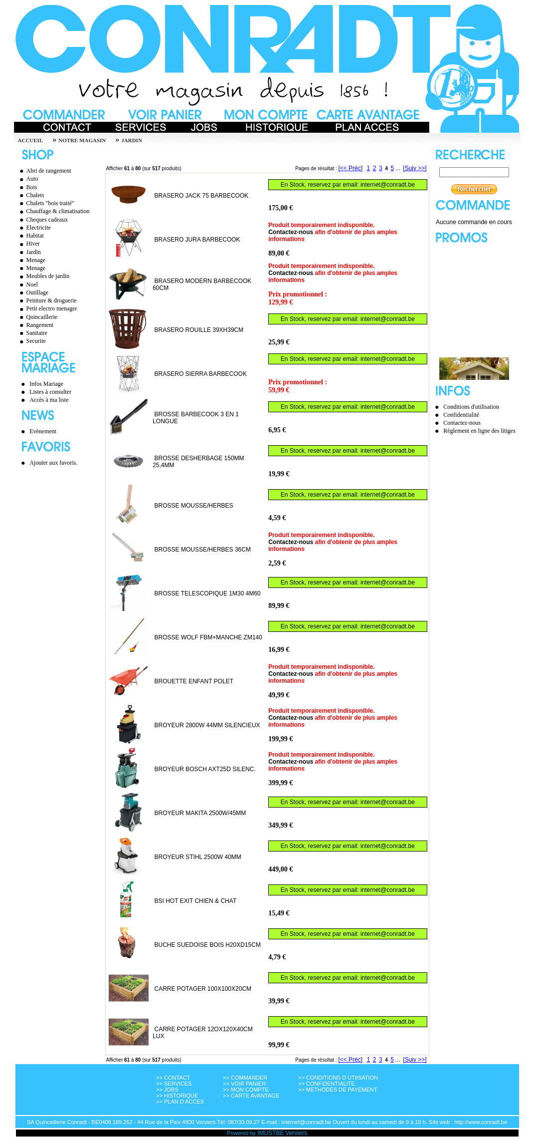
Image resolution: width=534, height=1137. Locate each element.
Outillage (33, 292)
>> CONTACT (173, 1078)
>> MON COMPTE (246, 1090)
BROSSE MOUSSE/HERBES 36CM (203, 549)
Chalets (30, 195)
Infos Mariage (46, 383)
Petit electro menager (47, 308)
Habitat (30, 235)
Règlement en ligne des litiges (479, 430)
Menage (31, 260)
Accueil (30, 140)
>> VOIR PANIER (244, 1084)
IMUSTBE (270, 1133)
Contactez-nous (290, 232)
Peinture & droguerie (47, 300)
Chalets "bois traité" (45, 203)
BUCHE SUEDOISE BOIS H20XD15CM (208, 944)
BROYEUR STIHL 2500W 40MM (198, 856)
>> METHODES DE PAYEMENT (337, 1090)
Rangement (35, 324)
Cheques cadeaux (42, 219)
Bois (27, 187)
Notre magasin (82, 140)
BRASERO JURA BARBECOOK (197, 239)
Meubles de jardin (43, 276)
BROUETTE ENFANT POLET (194, 681)
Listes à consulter (50, 391)
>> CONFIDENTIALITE (326, 1084)
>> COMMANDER (245, 1078)
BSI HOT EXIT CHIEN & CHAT (195, 900)
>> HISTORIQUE (177, 1096)
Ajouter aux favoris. (53, 462)
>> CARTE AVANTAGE (251, 1096)
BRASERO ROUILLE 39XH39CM (199, 329)
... (397, 168)
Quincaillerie (37, 316)
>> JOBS (167, 1090)
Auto (27, 178)
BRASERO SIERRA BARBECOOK (201, 373)
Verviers (296, 1133)
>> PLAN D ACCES (180, 1102)
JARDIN (131, 140)
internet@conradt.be (387, 184)
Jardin (29, 252)
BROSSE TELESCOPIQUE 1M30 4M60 (208, 593)
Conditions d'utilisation (471, 406)
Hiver (28, 243)
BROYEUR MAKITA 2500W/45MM (200, 813)
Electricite (34, 227)
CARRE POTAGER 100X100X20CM (203, 988)
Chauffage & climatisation (53, 211)
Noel (27, 284)
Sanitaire (32, 332)
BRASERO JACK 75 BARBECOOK (202, 195)
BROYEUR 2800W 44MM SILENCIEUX (207, 725)
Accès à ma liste (48, 399)
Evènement (42, 431)
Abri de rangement (44, 170)
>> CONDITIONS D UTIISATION (338, 1078)
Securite (31, 340)
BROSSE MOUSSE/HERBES (194, 505)
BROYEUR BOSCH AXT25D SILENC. (205, 769)
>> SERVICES (173, 1084)
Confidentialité (461, 414)
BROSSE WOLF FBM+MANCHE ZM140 (208, 637)
